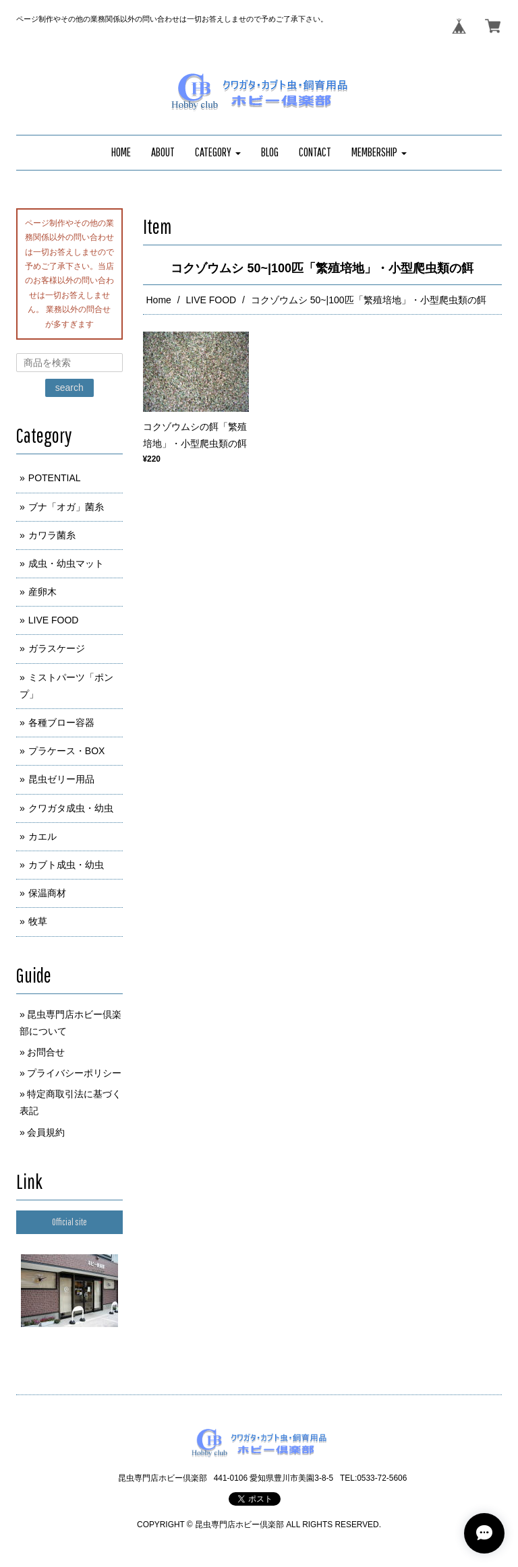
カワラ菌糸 (52, 535)
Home (158, 300)
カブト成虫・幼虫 (66, 864)
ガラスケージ (56, 648)
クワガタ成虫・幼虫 (70, 808)
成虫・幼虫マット (66, 563)
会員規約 (46, 1132)
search (69, 387)
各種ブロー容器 (61, 722)
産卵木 (42, 591)
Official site (69, 1222)
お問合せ (46, 1052)
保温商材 (47, 893)
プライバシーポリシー (74, 1073)
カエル (42, 836)
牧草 (37, 921)
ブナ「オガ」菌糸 (66, 506)
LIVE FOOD (211, 300)
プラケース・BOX (66, 750)
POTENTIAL (54, 477)
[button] (218, 152)
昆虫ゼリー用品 (61, 779)
